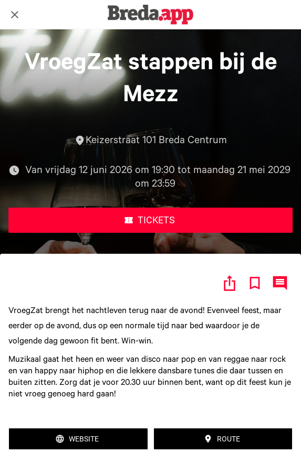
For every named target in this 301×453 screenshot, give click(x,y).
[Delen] (229, 283)
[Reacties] (280, 283)
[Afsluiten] (14, 14)
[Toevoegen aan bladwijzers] (254, 283)
